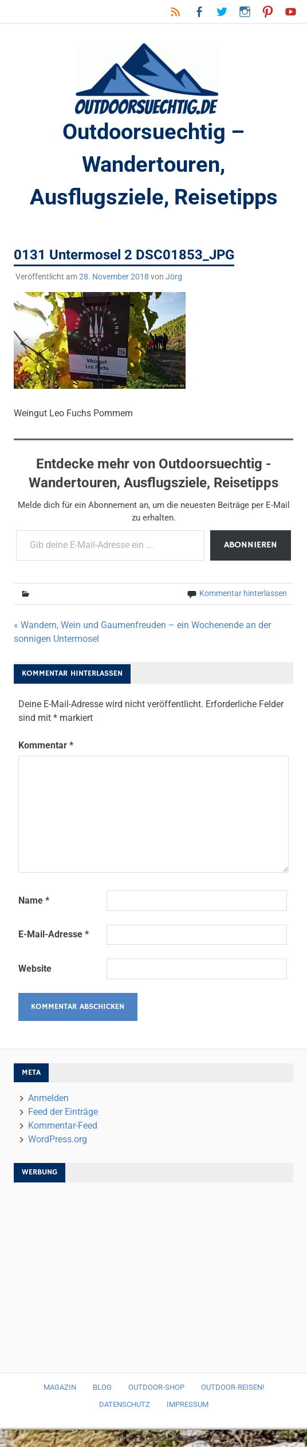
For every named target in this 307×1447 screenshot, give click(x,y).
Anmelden (48, 1098)
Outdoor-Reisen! (232, 1387)
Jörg (174, 276)
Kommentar (45, 745)
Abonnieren (250, 545)
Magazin (60, 1387)
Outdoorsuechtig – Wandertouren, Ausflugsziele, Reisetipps (154, 164)
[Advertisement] (153, 1272)
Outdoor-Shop (156, 1387)
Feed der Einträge (63, 1111)
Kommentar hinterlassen (243, 593)
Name (33, 900)
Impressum (187, 1404)
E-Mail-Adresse (53, 934)
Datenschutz (124, 1404)
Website (35, 968)
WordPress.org (57, 1139)
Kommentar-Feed (62, 1125)
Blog (102, 1387)
